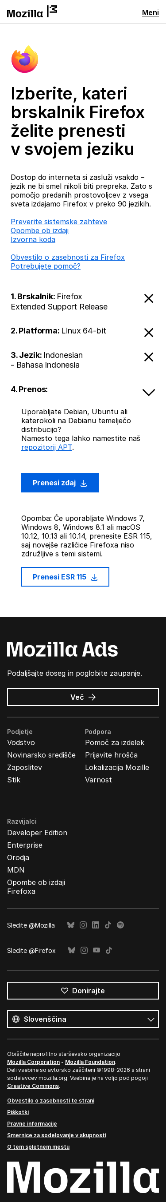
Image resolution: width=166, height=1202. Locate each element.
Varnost (98, 779)
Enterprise (24, 845)
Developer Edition (37, 832)
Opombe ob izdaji (40, 230)
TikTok (108, 925)
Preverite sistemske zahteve (59, 221)
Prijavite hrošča (111, 754)
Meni (150, 12)
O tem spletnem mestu (38, 1146)
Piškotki (18, 1112)
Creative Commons (33, 1086)
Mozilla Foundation (90, 1062)
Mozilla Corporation (33, 1062)
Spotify (120, 925)
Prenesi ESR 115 (65, 576)
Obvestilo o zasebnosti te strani (50, 1100)
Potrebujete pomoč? (46, 266)
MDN (16, 869)
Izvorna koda (33, 239)
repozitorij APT (46, 447)
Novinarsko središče (41, 754)
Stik (13, 779)
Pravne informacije (32, 1123)
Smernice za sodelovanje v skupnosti (56, 1135)
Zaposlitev (24, 767)
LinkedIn (95, 925)
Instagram (83, 925)
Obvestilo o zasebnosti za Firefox (68, 257)
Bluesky (71, 925)
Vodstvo (21, 742)
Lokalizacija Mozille (117, 767)
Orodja (18, 857)
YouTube (96, 950)
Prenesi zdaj (60, 482)
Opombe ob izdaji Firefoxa (36, 887)
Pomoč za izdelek (114, 742)
